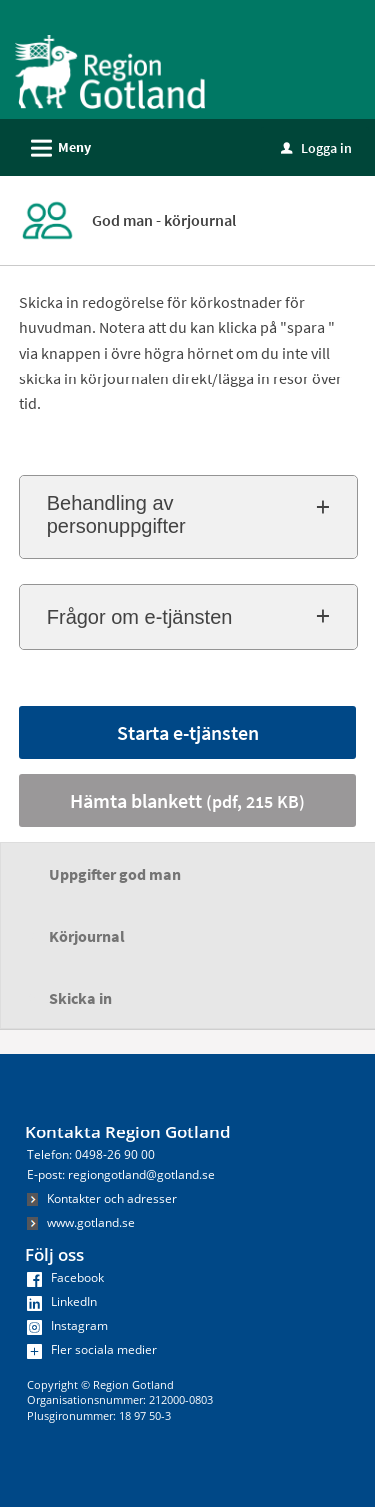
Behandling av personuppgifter (116, 514)
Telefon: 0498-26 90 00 (91, 1154)
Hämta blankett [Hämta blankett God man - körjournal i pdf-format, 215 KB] (187, 800)
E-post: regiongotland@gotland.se (121, 1174)
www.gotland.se (81, 1222)
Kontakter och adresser (102, 1198)
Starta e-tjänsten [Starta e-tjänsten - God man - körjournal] (188, 732)
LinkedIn (62, 1301)
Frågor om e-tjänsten (140, 617)
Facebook (65, 1277)
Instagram (67, 1325)
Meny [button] (54, 145)
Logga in (316, 148)
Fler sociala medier (92, 1349)
